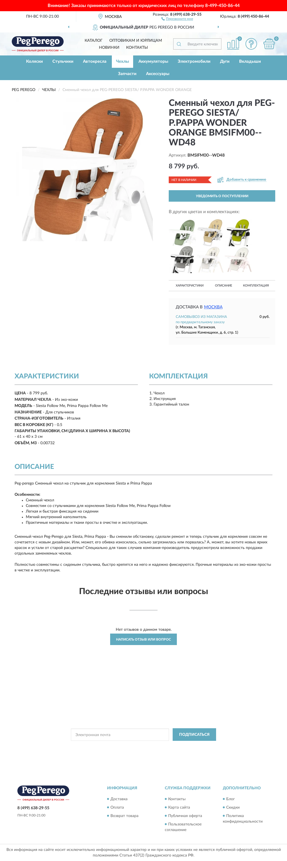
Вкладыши (250, 61)
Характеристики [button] (189, 285)
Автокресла (95, 61)
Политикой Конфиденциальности (139, 747)
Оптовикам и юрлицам (135, 41)
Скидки (233, 807)
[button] (177, 18)
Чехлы (122, 61)
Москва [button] (213, 307)
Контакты (137, 48)
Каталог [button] (94, 41)
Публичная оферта (185, 816)
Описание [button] (223, 285)
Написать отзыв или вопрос (143, 639)
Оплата (117, 807)
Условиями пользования (189, 747)
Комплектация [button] (256, 285)
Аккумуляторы (153, 61)
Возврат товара (124, 816)
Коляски (34, 61)
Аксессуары (157, 74)
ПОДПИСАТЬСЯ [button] (194, 735)
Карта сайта (179, 807)
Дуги (225, 61)
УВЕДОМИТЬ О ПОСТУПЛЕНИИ (222, 196)
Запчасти (127, 74)
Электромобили (194, 61)
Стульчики (62, 61)
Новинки (109, 48)
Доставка (119, 799)
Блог (230, 799)
